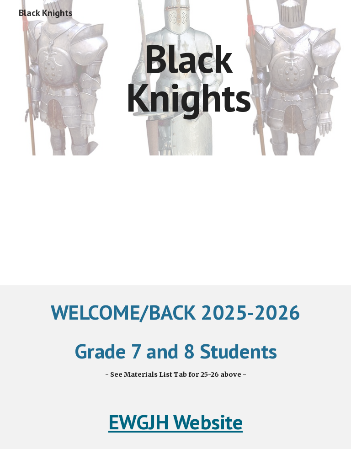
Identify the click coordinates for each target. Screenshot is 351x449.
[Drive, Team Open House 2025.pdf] (175, 220)
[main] (188, 78)
